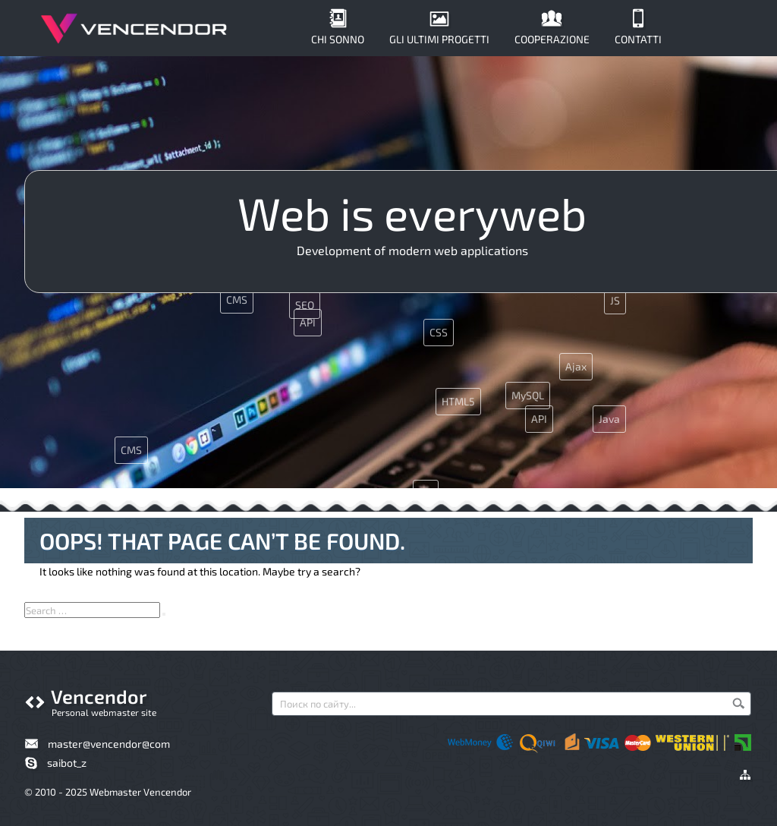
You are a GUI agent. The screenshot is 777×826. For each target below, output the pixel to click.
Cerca (738, 703)
